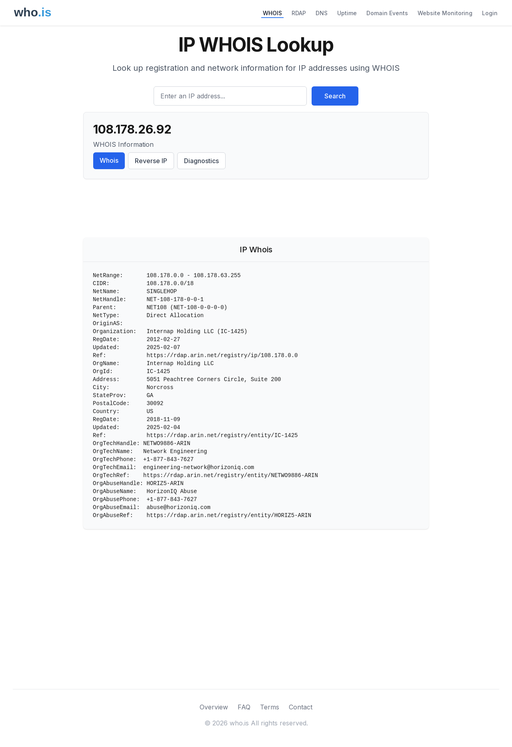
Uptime (347, 13)
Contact (300, 707)
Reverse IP (151, 161)
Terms (269, 707)
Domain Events (387, 13)
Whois (109, 160)
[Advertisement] (256, 210)
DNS (322, 13)
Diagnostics (201, 161)
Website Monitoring (445, 13)
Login (490, 13)
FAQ (244, 707)
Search (335, 96)
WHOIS (272, 13)
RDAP (299, 13)
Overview (214, 707)
